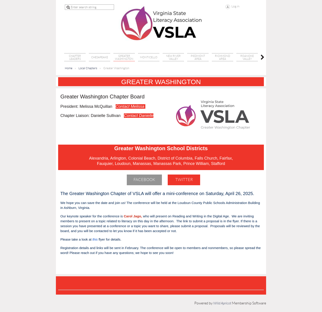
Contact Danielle (138, 115)
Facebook (144, 179)
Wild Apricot (222, 303)
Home (68, 68)
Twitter (184, 179)
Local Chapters (87, 68)
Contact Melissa (130, 106)
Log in (235, 6)
